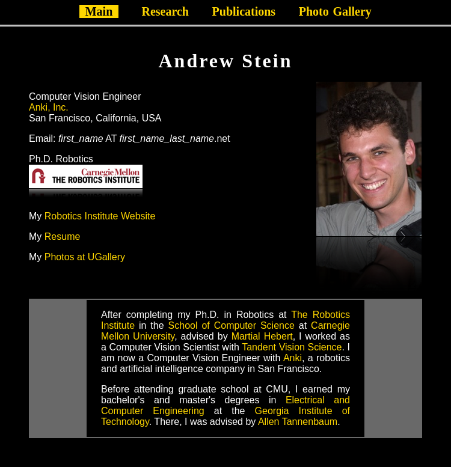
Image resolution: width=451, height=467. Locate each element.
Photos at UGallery (84, 257)
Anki (292, 358)
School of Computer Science (231, 325)
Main (99, 11)
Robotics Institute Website (100, 216)
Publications (244, 11)
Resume (62, 236)
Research (165, 11)
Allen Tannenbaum (297, 422)
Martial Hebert (262, 336)
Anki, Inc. (49, 107)
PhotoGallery (335, 11)
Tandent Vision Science (292, 347)
